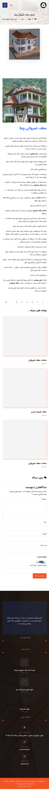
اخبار (43, 364)
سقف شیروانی (14, 283)
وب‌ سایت (43, 545)
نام (45, 522)
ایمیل (44, 533)
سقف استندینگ (24, 709)
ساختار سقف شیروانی (39, 210)
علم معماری (34, 153)
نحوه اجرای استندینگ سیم (24, 689)
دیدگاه (44, 499)
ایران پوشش (38, 280)
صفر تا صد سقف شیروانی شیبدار (24, 670)
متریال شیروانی (38, 185)
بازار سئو (20, 786)
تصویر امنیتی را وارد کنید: (38, 565)
